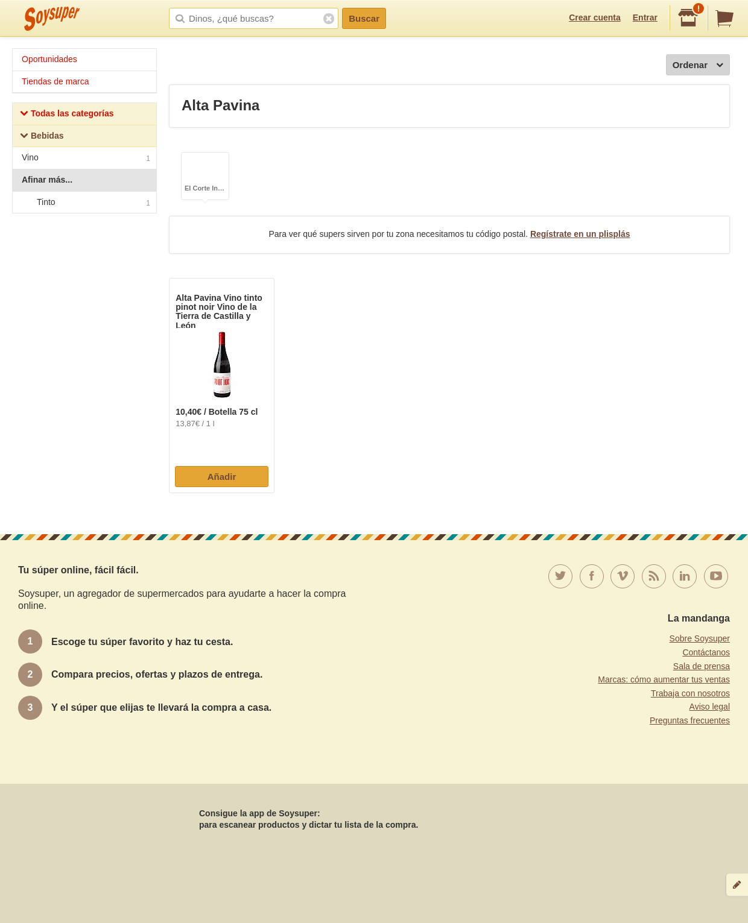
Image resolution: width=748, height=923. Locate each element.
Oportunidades (49, 59)
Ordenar (698, 65)
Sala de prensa (701, 666)
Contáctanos (706, 652)
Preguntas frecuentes (690, 720)
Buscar (364, 18)
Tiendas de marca (55, 81)
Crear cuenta (595, 17)
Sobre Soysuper (700, 638)
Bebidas (41, 137)
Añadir (222, 476)
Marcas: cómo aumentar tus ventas (664, 679)
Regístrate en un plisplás (580, 234)
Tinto (83, 202)
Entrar (645, 17)
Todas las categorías (66, 115)
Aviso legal (709, 706)
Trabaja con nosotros (690, 693)
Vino (86, 159)
